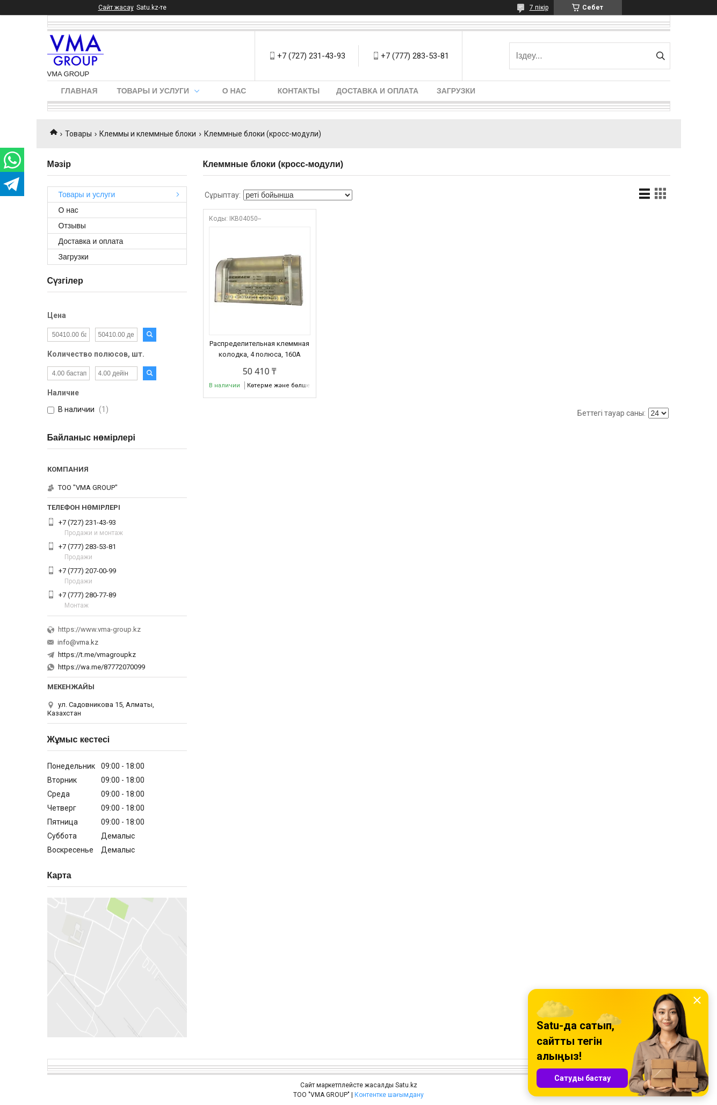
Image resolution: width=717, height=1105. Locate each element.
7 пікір (539, 7)
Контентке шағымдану (389, 1095)
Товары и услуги (153, 90)
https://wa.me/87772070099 (101, 667)
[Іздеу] (660, 55)
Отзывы (72, 225)
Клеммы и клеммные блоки (147, 133)
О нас (234, 90)
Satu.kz (406, 1085)
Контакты (299, 90)
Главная (79, 90)
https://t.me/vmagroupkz (97, 655)
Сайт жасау (116, 7)
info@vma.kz (77, 642)
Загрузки (456, 90)
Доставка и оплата (377, 90)
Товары (78, 133)
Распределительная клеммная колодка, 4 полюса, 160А (259, 349)
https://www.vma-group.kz (99, 629)
